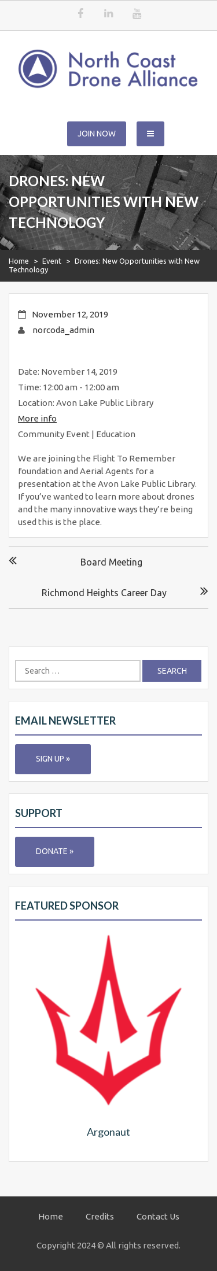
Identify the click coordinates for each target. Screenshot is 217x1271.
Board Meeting (111, 562)
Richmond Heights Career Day (104, 593)
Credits (100, 1216)
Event (51, 261)
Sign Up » (53, 758)
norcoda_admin (63, 330)
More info (37, 418)
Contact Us (158, 1216)
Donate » (54, 851)
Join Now (97, 133)
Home (19, 261)
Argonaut (108, 1131)
